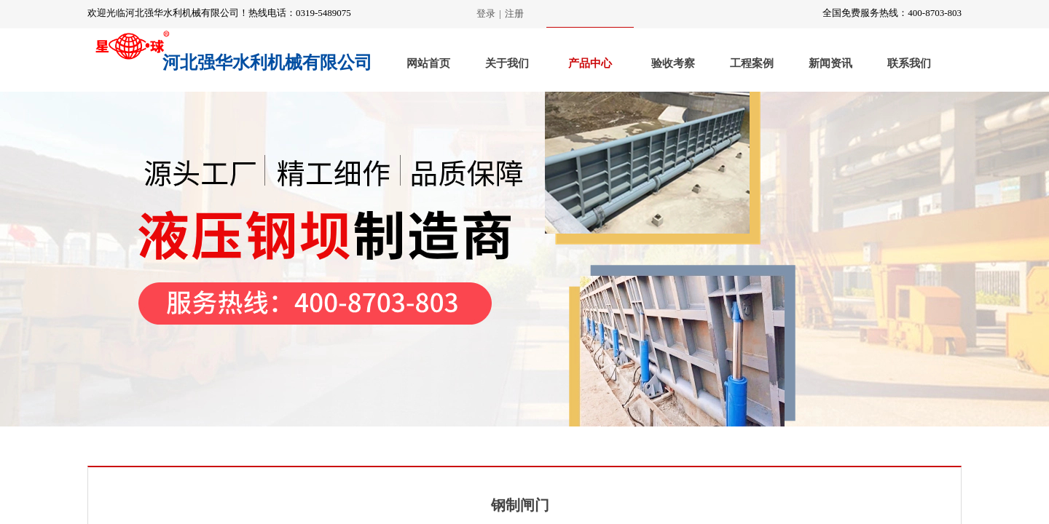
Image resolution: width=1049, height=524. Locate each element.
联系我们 (909, 63)
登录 (485, 13)
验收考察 (673, 63)
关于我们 (507, 63)
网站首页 (428, 63)
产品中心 (590, 63)
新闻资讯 (830, 63)
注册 (514, 13)
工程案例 (752, 63)
